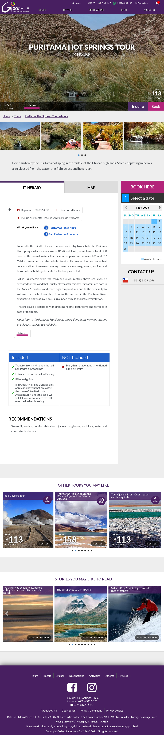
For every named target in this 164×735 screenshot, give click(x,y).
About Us (149, 10)
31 (125, 248)
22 (154, 237)
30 (159, 243)
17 (125, 237)
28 (148, 243)
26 (137, 243)
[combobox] (89, 3)
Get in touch (69, 710)
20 (143, 237)
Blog (124, 10)
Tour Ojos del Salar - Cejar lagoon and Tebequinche (130, 495)
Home (78, 3)
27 (143, 243)
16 (159, 232)
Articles (123, 675)
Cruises (60, 675)
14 (148, 232)
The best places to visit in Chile (74, 589)
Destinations (96, 10)
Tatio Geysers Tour (14, 495)
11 (131, 232)
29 (154, 243)
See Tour (44, 543)
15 (154, 232)
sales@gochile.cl (82, 704)
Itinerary (32, 187)
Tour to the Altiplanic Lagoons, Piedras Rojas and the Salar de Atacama (74, 496)
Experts (109, 675)
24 (125, 243)
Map (91, 187)
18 (131, 237)
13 (143, 232)
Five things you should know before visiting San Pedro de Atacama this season (22, 590)
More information (39, 637)
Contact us (143, 3)
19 (137, 237)
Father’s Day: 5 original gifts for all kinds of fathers (130, 589)
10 (125, 232)
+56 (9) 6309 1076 (123, 3)
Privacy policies (114, 710)
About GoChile (49, 710)
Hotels (67, 10)
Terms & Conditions (91, 710)
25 (131, 243)
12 (137, 232)
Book (155, 106)
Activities (94, 675)
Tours (42, 10)
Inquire (138, 106)
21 (148, 237)
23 (159, 237)
